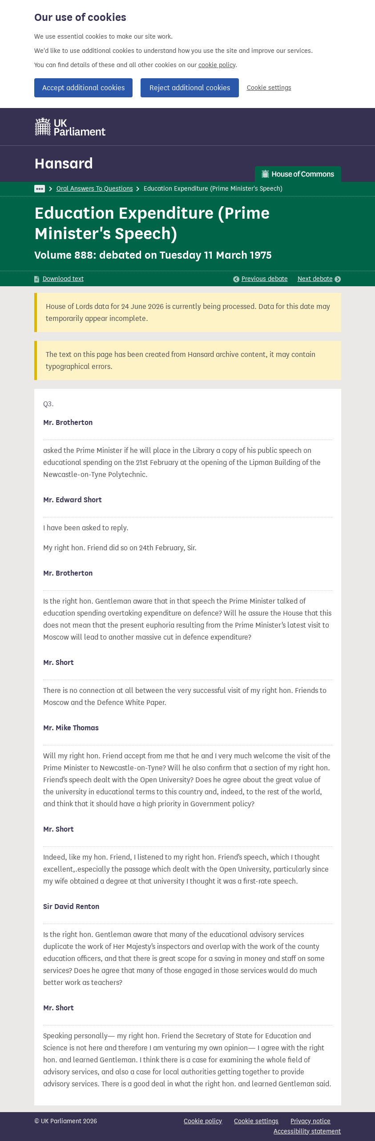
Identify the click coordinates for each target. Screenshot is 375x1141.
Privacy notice (310, 1121)
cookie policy (216, 65)
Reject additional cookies (189, 88)
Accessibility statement (307, 1131)
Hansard (63, 163)
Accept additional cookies (83, 88)
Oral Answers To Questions (94, 188)
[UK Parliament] (70, 126)
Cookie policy (203, 1121)
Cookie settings (269, 88)
